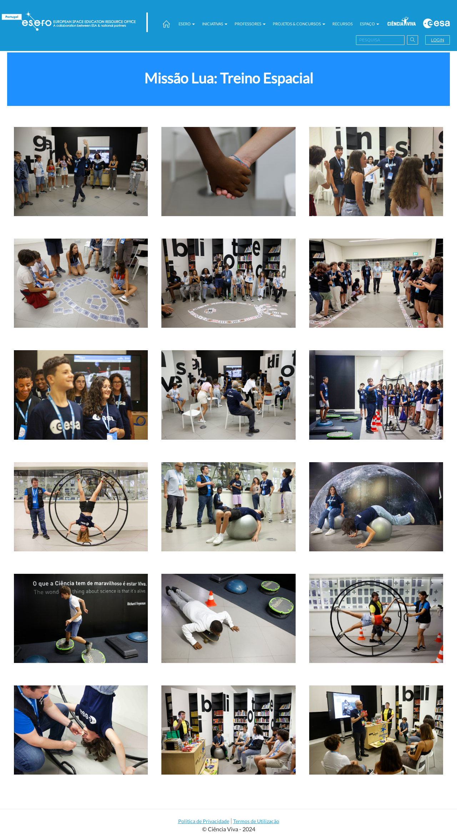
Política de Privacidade (203, 821)
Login (437, 39)
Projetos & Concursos (299, 23)
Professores (250, 23)
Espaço (369, 23)
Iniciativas (214, 23)
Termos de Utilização (256, 821)
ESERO (187, 23)
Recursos (342, 23)
